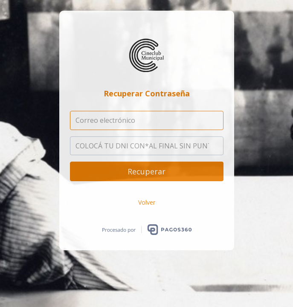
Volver (146, 202)
